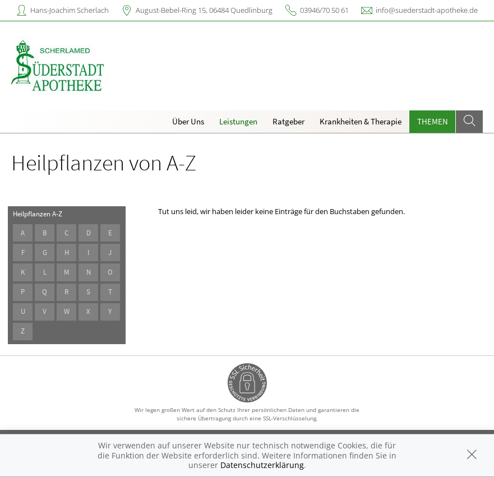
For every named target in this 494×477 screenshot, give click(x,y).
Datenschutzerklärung (262, 465)
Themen (432, 121)
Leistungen (238, 121)
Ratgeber (288, 121)
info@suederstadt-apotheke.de (427, 10)
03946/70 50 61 (324, 10)
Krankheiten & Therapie (360, 121)
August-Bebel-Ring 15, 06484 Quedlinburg (204, 10)
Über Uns (188, 121)
